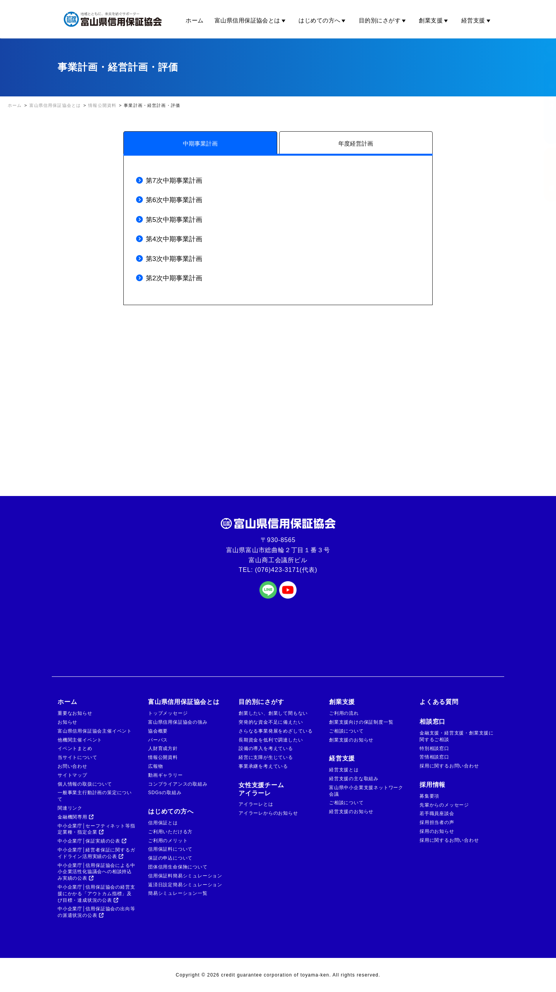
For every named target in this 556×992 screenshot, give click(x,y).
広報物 (155, 766)
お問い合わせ (72, 766)
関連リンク (70, 808)
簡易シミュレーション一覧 (178, 893)
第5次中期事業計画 (174, 219)
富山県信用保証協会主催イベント (95, 731)
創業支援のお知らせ (351, 740)
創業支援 (434, 20)
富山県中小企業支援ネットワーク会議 (366, 791)
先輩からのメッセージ (444, 805)
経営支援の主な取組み (354, 778)
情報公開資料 (163, 757)
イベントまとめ (75, 748)
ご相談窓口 (544, 174)
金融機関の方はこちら (544, 102)
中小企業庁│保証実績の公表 (92, 841)
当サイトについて (77, 757)
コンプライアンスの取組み (178, 784)
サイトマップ (72, 775)
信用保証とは (163, 823)
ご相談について (346, 731)
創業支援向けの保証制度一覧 (361, 722)
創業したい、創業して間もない (273, 713)
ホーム (194, 20)
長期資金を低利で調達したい (271, 740)
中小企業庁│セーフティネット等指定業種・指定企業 (96, 829)
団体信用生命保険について (178, 867)
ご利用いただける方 (170, 831)
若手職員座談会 (437, 813)
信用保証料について (170, 849)
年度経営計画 (355, 144)
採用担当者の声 (437, 822)
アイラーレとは (256, 804)
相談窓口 (432, 721)
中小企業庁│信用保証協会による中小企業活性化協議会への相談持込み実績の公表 (96, 872)
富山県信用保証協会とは (251, 20)
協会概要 (158, 731)
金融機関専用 (76, 817)
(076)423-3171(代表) (286, 569)
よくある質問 (439, 702)
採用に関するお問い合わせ (449, 766)
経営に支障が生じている (266, 757)
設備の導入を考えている (266, 748)
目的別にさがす (383, 20)
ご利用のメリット (168, 840)
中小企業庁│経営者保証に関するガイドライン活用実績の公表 (96, 853)
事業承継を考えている (263, 766)
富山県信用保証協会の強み (178, 722)
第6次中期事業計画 (174, 200)
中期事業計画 (200, 144)
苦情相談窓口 (434, 757)
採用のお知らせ (437, 831)
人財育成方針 (163, 748)
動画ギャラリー (165, 775)
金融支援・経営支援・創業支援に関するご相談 (457, 736)
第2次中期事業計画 (174, 278)
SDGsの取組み (164, 792)
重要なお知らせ (75, 713)
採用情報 (432, 784)
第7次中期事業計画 (174, 180)
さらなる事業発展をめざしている (276, 731)
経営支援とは (344, 769)
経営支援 (477, 20)
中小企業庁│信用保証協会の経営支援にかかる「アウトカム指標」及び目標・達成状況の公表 (96, 893)
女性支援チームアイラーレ (261, 789)
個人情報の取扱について (85, 784)
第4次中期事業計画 (174, 239)
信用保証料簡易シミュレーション (185, 876)
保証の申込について (170, 858)
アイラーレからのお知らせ (268, 813)
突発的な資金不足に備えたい (271, 722)
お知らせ (67, 722)
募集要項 (429, 796)
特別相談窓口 (434, 748)
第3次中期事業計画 (174, 259)
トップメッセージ (168, 713)
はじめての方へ (323, 20)
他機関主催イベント (80, 740)
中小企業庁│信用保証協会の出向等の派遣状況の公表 (96, 912)
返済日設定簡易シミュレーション (185, 884)
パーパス (158, 740)
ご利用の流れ (344, 713)
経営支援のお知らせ (351, 811)
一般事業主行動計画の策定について (95, 796)
